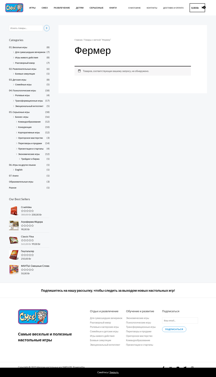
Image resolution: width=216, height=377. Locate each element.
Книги (103, 7)
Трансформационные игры (30, 100)
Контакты (155, 8)
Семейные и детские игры (104, 331)
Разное (13, 187)
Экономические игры (29, 154)
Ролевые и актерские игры (104, 327)
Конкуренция (25, 127)
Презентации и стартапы (31, 148)
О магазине (140, 8)
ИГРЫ (31, 7)
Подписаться (174, 330)
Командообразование (30, 121)
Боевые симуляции (25, 73)
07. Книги (14, 175)
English (18, 169)
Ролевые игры (23, 95)
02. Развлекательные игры (23, 69)
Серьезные (89, 7)
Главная (79, 39)
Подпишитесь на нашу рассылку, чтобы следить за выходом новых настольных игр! (108, 290)
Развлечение (58, 7)
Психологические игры (138, 323)
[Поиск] (47, 28)
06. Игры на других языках (23, 165)
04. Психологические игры (23, 90)
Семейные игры (24, 84)
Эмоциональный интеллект (30, 106)
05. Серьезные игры (20, 112)
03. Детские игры (18, 79)
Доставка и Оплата (174, 8)
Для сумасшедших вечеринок (31, 52)
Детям (74, 7)
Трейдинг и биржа (31, 159)
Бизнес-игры (22, 117)
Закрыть (114, 372)
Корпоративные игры (29, 132)
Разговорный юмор (25, 63)
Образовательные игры (22, 181)
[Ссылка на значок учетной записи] (209, 7)
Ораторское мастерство (31, 138)
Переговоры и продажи (31, 143)
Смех (42, 7)
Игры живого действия (27, 57)
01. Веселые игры (18, 47)
